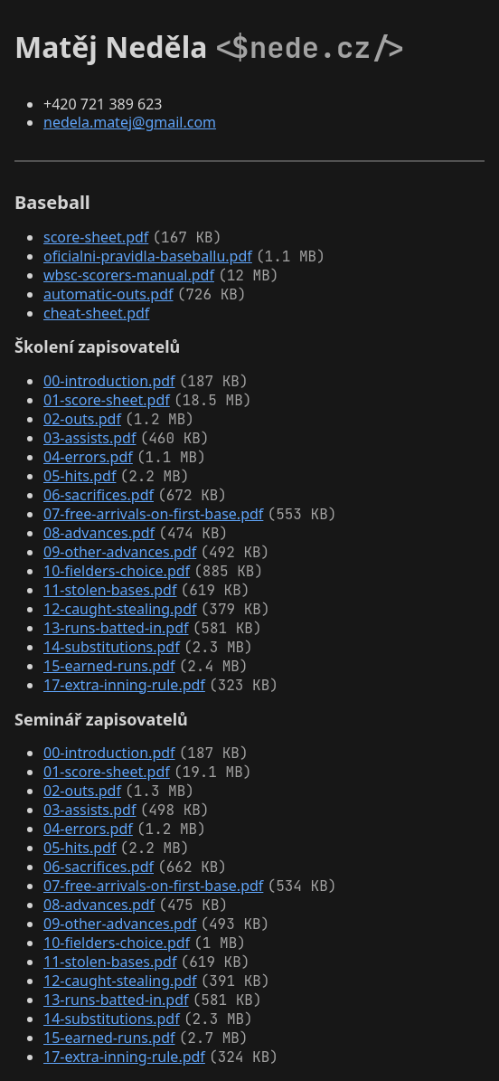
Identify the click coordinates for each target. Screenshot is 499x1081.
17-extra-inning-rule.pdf (124, 685)
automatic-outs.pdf (108, 294)
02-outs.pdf (82, 419)
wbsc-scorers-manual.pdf (128, 275)
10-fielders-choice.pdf (116, 571)
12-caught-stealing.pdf (120, 609)
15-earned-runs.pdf (109, 666)
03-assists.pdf (89, 438)
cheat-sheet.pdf (96, 313)
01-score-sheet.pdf (106, 400)
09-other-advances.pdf (119, 552)
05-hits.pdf (79, 476)
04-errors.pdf (88, 457)
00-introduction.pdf (109, 381)
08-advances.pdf (99, 533)
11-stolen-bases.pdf (109, 590)
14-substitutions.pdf (111, 647)
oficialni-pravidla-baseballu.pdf (147, 256)
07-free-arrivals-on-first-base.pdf (153, 514)
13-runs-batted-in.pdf (116, 628)
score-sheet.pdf (95, 237)
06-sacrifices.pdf (98, 495)
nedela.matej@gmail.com (129, 122)
